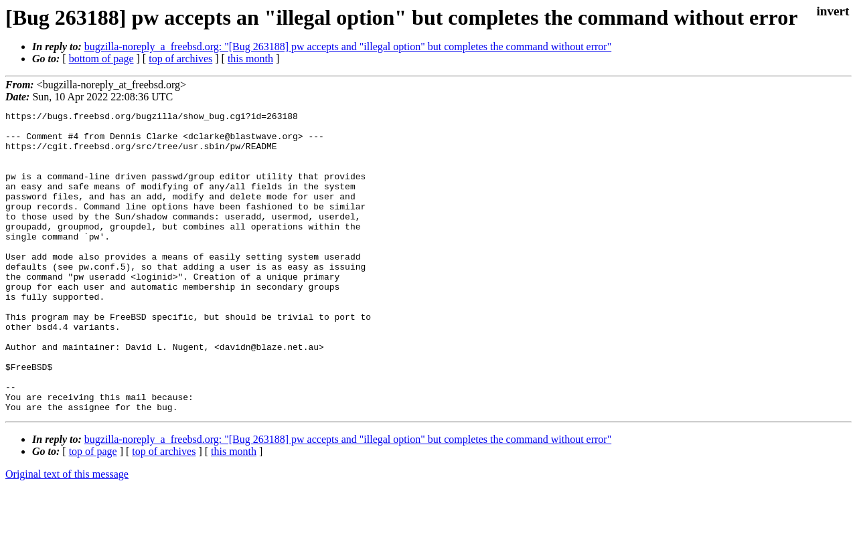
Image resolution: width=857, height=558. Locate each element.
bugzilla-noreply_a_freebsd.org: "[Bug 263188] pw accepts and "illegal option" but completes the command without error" (347, 46)
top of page (93, 511)
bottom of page (101, 58)
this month (250, 58)
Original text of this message (67, 534)
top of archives (180, 58)
